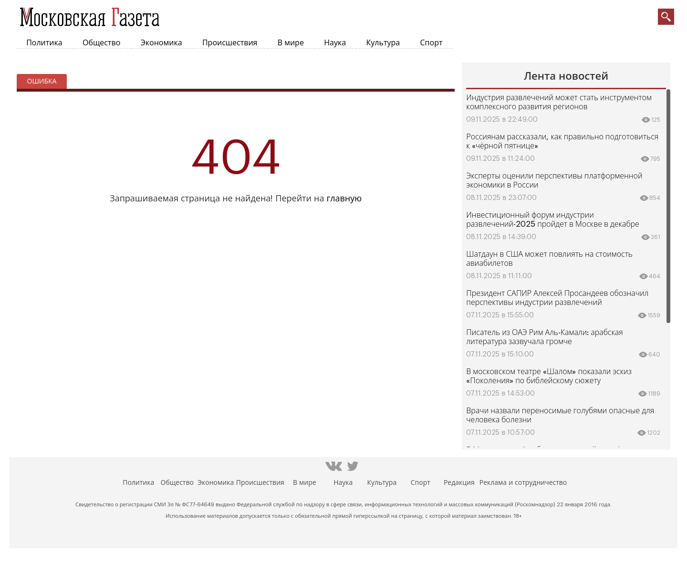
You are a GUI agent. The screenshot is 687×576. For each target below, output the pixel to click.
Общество (101, 43)
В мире (291, 43)
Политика (44, 43)
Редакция (459, 483)
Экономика (161, 43)
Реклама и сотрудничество (523, 483)
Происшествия (230, 43)
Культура (383, 43)
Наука (335, 43)
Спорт (431, 43)
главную (344, 198)
